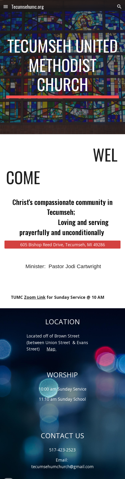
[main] (62, 67)
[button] (5, 6)
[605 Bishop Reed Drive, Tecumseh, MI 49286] (62, 244)
